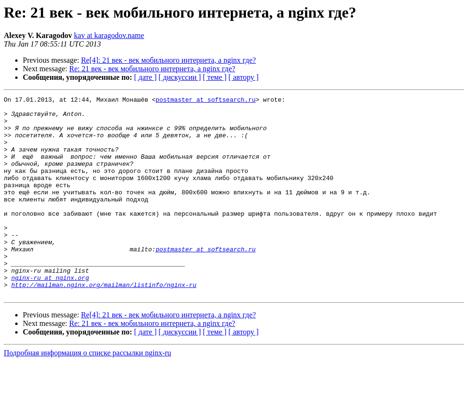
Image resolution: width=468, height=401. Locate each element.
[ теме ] (214, 77)
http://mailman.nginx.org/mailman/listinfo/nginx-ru (104, 323)
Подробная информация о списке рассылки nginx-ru (87, 393)
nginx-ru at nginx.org (50, 314)
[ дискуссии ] (180, 77)
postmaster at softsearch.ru (206, 100)
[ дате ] (145, 77)
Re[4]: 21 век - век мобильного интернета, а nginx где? (168, 60)
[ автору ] (243, 77)
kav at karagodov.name (109, 35)
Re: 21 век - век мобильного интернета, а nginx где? (152, 69)
